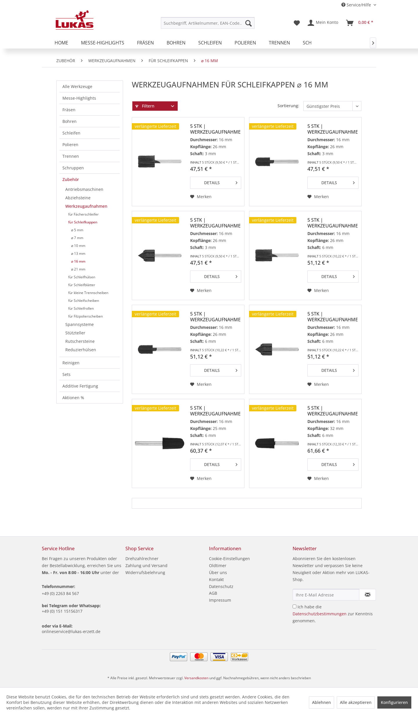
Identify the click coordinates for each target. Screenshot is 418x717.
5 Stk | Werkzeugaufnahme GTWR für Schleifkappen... (332, 129)
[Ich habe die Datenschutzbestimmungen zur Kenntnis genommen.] (294, 606)
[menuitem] (208, 23)
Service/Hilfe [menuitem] (356, 5)
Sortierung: (288, 105)
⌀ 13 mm (78, 253)
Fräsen (68, 109)
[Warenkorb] (360, 23)
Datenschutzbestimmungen (320, 613)
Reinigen (71, 362)
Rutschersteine (80, 341)
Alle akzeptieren (356, 702)
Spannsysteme (79, 324)
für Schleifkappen (83, 222)
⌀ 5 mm (77, 229)
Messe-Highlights (79, 98)
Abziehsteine (78, 197)
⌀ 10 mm (78, 245)
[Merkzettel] (297, 23)
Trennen (70, 156)
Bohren (69, 121)
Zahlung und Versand (146, 565)
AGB (213, 593)
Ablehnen (321, 702)
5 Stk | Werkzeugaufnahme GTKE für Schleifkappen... (215, 411)
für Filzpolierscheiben (85, 316)
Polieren (70, 144)
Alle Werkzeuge (77, 86)
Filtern (144, 106)
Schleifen (71, 133)
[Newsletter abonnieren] (367, 595)
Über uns (218, 572)
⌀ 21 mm (78, 269)
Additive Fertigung (80, 386)
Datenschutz (221, 586)
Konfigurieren (394, 702)
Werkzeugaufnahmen (86, 206)
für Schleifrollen (81, 308)
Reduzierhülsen (80, 349)
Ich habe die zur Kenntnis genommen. (333, 613)
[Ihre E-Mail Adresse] (326, 595)
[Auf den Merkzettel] (201, 196)
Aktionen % (73, 397)
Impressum (220, 600)
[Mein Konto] (323, 23)
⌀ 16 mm (78, 261)
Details (220, 181)
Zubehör (70, 179)
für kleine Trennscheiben (88, 292)
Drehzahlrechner (141, 558)
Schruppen (73, 168)
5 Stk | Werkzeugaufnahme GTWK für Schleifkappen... (215, 223)
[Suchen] (248, 23)
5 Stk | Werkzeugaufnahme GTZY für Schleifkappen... (215, 129)
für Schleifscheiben (83, 300)
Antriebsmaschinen (84, 189)
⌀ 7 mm (77, 237)
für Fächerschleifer (83, 214)
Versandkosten (196, 677)
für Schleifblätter (81, 284)
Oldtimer (217, 565)
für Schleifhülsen (81, 277)
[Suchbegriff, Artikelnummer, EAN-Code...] (208, 23)
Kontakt (216, 579)
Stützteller (75, 333)
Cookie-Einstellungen (229, 558)
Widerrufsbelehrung (145, 572)
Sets (66, 374)
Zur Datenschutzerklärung (157, 708)
